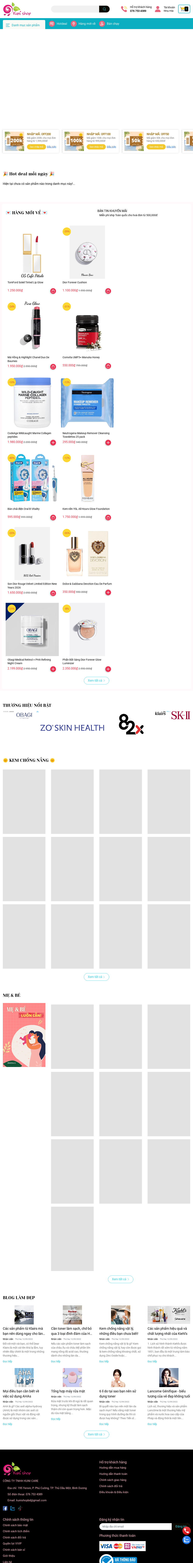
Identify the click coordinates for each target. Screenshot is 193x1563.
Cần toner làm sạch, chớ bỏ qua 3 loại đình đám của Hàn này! (72, 1348)
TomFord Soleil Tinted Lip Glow (25, 299)
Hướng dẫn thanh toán (113, 1491)
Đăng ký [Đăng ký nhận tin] (180, 1543)
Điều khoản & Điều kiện (113, 1509)
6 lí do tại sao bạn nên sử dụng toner (117, 1410)
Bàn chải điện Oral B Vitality (24, 525)
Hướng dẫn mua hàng (112, 1484)
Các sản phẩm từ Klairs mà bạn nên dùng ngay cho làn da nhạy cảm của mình (23, 1348)
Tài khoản (169, 7)
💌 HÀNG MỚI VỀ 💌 (26, 229)
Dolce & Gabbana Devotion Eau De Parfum (87, 600)
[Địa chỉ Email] (144, 1543)
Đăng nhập (169, 11)
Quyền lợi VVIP (12, 1560)
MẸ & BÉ (11, 1012)
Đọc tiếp (7, 1378)
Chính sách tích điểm (16, 1548)
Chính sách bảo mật (15, 1542)
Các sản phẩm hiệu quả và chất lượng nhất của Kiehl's (167, 1348)
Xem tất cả (96, 697)
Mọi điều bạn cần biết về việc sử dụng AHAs (21, 1410)
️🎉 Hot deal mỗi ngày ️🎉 (28, 191)
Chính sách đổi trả (110, 1503)
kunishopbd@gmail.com (31, 1517)
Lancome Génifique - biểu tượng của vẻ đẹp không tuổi (169, 1410)
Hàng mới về (87, 23)
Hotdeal (62, 23)
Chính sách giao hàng (112, 1497)
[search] (104, 9)
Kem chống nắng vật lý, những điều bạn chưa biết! (118, 1348)
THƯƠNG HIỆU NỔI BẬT (27, 722)
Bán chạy (113, 23)
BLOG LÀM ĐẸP (19, 1314)
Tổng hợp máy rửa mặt (68, 1408)
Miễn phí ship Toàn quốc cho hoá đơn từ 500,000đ (128, 232)
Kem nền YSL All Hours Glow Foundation (86, 525)
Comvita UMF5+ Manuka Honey (81, 374)
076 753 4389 (138, 10)
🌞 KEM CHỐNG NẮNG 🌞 (29, 777)
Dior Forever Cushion (75, 299)
